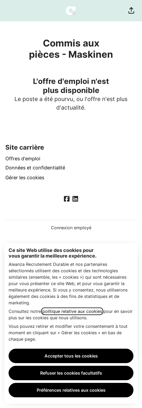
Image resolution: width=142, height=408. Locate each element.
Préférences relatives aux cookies (71, 390)
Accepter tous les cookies (71, 356)
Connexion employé (71, 227)
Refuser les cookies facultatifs (71, 373)
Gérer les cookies (24, 177)
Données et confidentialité (35, 167)
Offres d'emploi (22, 158)
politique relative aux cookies (72, 311)
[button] (131, 10)
